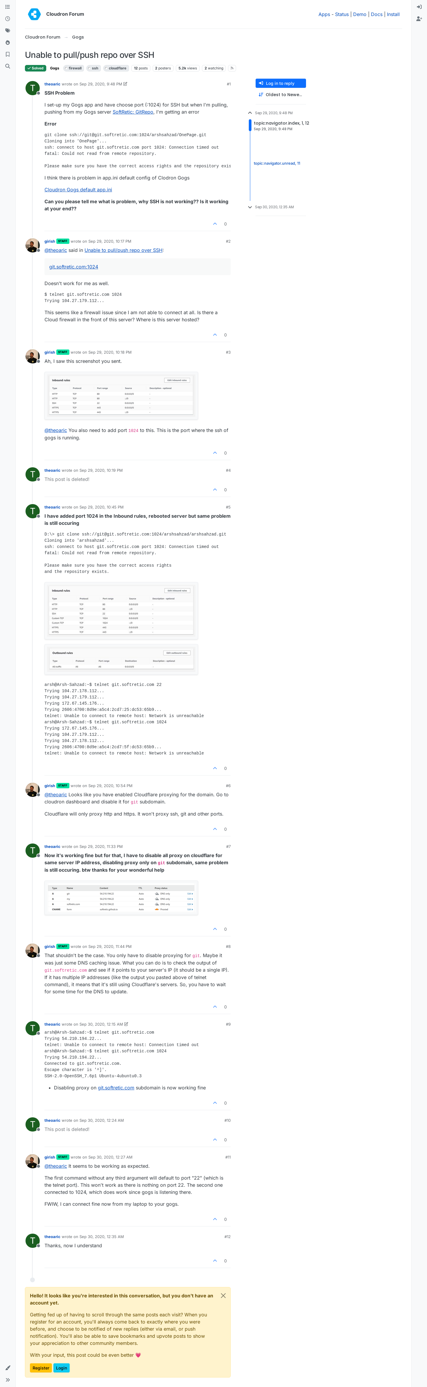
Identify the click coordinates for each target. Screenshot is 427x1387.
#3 (228, 352)
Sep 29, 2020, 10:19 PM (101, 470)
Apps (324, 14)
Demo (360, 14)
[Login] (419, 7)
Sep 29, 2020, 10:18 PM (110, 352)
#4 (228, 470)
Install (393, 14)
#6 (228, 785)
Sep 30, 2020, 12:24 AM (101, 1120)
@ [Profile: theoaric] (55, 250)
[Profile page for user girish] (33, 245)
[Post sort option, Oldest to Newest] (281, 94)
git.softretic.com (116, 1088)
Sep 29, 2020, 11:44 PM (110, 946)
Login (61, 1367)
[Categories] (7, 7)
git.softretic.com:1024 (73, 267)
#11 (228, 1157)
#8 (228, 946)
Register (41, 1367)
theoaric (52, 84)
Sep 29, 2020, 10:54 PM (110, 785)
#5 (228, 507)
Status (342, 14)
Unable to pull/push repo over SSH (123, 250)
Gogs (54, 68)
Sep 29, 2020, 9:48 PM (100, 84)
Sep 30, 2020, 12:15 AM (101, 1024)
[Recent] (7, 19)
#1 (229, 84)
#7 (228, 846)
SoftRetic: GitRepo (133, 112)
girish (49, 241)
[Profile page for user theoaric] (33, 88)
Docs (377, 14)
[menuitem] (419, 7)
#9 (228, 1024)
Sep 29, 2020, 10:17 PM (109, 241)
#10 (227, 1120)
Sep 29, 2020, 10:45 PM (101, 507)
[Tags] (7, 31)
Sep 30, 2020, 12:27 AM (110, 1157)
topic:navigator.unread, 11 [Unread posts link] (277, 163)
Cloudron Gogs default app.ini (78, 190)
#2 (228, 241)
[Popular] (7, 42)
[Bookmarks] (7, 54)
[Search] (7, 66)
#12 (227, 1236)
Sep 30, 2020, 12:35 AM (101, 1236)
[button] (7, 1368)
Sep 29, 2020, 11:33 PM (101, 846)
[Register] (419, 19)
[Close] (223, 1295)
